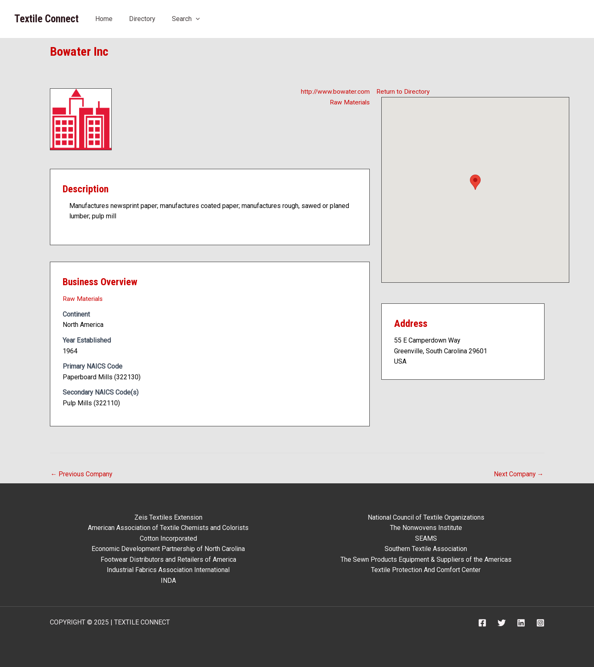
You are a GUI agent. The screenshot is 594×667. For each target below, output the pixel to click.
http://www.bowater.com (335, 91)
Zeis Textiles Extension (168, 517)
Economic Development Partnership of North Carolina (168, 549)
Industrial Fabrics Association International (168, 570)
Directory (142, 19)
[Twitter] (502, 623)
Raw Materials (349, 102)
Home (104, 19)
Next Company (518, 473)
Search (186, 19)
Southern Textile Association (426, 549)
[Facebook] (482, 623)
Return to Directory (403, 91)
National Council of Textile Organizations (426, 517)
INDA (168, 580)
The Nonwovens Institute (426, 527)
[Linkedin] (521, 623)
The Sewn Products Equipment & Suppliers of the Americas (426, 559)
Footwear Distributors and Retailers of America (168, 559)
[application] (196, 19)
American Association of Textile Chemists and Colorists (168, 527)
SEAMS (426, 538)
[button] (475, 181)
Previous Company (82, 473)
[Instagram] (540, 623)
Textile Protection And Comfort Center (426, 570)
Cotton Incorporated (168, 538)
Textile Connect (46, 19)
